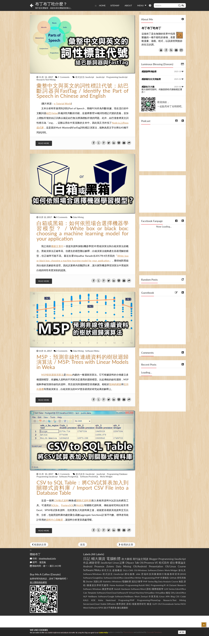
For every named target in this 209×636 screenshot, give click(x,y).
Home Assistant (117, 585)
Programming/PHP (151, 577)
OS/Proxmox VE (149, 562)
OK (181, 632)
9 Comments (64, 77)
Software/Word (138, 589)
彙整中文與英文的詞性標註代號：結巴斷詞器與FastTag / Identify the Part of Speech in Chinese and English (82, 90)
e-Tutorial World (62, 103)
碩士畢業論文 (178, 562)
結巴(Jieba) (52, 113)
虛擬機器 (117, 570)
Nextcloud (111, 600)
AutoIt (117, 589)
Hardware (125, 589)
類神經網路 (115, 384)
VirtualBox (160, 592)
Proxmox (99, 566)
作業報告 (164, 577)
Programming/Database (117, 474)
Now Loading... (164, 226)
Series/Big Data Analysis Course (163, 581)
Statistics (107, 581)
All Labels (97, 554)
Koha (100, 600)
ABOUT (128, 5)
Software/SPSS (96, 607)
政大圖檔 (127, 558)
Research (181, 585)
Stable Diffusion (108, 604)
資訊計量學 (137, 581)
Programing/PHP (126, 600)
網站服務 (130, 574)
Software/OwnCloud (107, 592)
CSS (177, 596)
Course (182, 566)
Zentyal (144, 596)
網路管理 (94, 562)
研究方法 (107, 570)
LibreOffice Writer (132, 577)
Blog (173, 596)
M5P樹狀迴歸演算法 (52, 374)
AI (167, 585)
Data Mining (78, 217)
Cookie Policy (103, 632)
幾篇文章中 (57, 246)
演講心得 (97, 581)
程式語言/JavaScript (85, 77)
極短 (168, 592)
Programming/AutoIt (135, 585)
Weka (69, 374)
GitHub (173, 577)
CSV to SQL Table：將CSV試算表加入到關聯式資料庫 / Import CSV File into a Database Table (82, 487)
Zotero (110, 566)
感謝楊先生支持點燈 (151, 79)
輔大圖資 (98, 559)
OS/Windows (140, 570)
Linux (116, 562)
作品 (86, 562)
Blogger (153, 558)
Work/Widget (106, 476)
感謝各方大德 (148, 86)
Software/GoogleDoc (93, 577)
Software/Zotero (156, 570)
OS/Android (140, 566)
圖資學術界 (107, 589)
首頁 (82, 544)
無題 (181, 581)
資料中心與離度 (54, 519)
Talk (137, 562)
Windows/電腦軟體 (121, 581)
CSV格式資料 (61, 500)
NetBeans (92, 596)
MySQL (80, 505)
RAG (148, 585)
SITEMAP (114, 5)
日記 (86, 559)
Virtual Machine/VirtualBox (142, 592)
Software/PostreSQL (89, 476)
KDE (93, 600)
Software (87, 589)
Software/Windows (92, 574)
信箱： (43, 558)
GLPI (154, 604)
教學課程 (121, 604)
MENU (141, 5)
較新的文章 (39, 544)
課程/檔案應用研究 (136, 604)
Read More (43, 143)
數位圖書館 (122, 607)
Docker (89, 581)
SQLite (54, 505)
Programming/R (158, 585)
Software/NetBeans (124, 596)
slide (138, 574)
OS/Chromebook (166, 604)
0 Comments (62, 217)
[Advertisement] (162, 194)
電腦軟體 (113, 559)
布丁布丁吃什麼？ (51, 3)
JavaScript (100, 77)
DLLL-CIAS (128, 570)
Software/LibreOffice (114, 577)
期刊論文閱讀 (140, 558)
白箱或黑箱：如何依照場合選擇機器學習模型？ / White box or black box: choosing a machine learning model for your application (82, 231)
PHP (145, 581)
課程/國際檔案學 (154, 589)
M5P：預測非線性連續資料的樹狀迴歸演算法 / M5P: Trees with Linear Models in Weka (82, 362)
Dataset (173, 585)
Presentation (156, 566)
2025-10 (178, 71)
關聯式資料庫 (83, 500)
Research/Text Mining (46, 79)
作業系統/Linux (157, 596)
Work (137, 596)
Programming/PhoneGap (148, 600)
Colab (183, 596)
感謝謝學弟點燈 (149, 71)
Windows (96, 589)
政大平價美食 (110, 607)
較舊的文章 (126, 544)
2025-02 (178, 79)
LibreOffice (180, 592)
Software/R (122, 592)
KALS (85, 600)
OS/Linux (170, 566)
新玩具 (182, 570)
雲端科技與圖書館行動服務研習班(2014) (163, 574)
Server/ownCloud (91, 604)
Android (87, 566)
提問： (38, 562)
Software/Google (106, 596)
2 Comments (62, 351)
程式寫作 (164, 562)
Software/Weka (92, 351)
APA (168, 596)
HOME (102, 5)
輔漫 (149, 604)
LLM (166, 589)
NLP (85, 596)
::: (96, 5)
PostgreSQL (67, 505)
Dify (173, 592)
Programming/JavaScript (116, 77)
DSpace (130, 562)
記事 (122, 562)
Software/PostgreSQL (69, 476)
